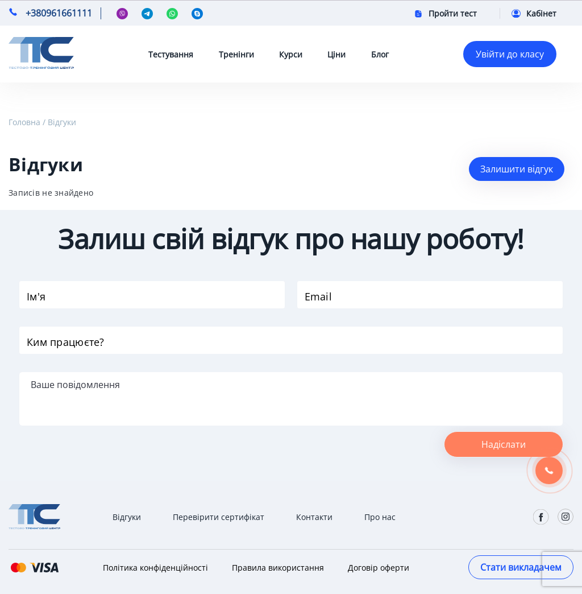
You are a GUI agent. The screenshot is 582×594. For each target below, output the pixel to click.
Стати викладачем (521, 567)
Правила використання (278, 567)
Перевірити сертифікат (218, 517)
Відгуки (62, 122)
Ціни (336, 54)
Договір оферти (378, 567)
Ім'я (36, 296)
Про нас (380, 517)
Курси (290, 54)
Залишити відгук (516, 169)
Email (318, 296)
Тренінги (236, 54)
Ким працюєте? (66, 342)
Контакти (314, 517)
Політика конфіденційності (155, 567)
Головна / (27, 122)
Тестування (170, 54)
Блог (380, 54)
